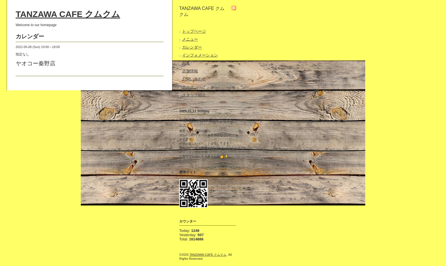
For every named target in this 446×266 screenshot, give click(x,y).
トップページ (194, 31)
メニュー (190, 39)
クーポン (190, 87)
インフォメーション (200, 55)
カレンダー (192, 47)
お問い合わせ (194, 79)
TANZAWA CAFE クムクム (68, 14)
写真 (186, 63)
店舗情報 (190, 71)
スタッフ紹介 (194, 95)
